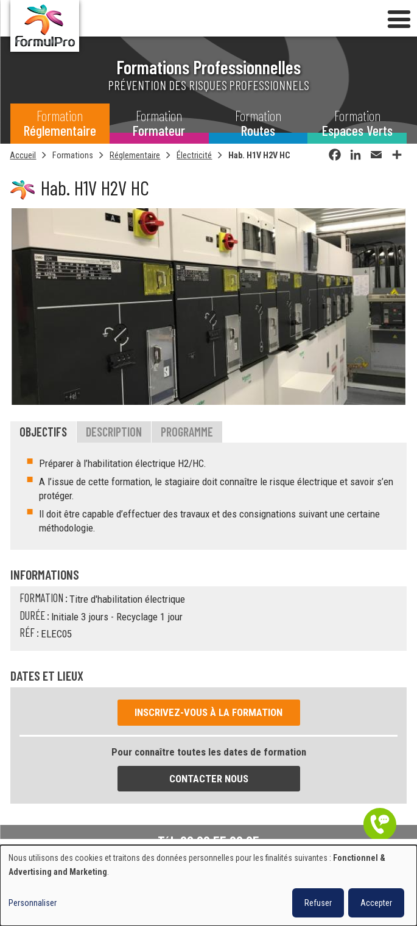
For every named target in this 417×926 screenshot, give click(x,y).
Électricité (194, 155)
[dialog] (208, 885)
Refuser (318, 903)
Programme (187, 432)
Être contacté (379, 824)
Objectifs (43, 432)
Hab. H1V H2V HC (259, 155)
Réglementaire (135, 155)
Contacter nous (208, 779)
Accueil (23, 155)
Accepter (376, 903)
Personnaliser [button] (33, 903)
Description (114, 432)
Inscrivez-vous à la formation (208, 713)
